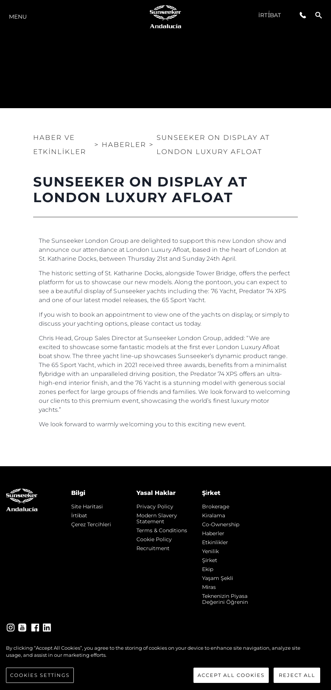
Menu (18, 16)
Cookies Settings (40, 680)
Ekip (207, 569)
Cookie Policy (154, 539)
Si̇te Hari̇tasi (87, 506)
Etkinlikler (215, 542)
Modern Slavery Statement (156, 518)
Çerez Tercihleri (91, 524)
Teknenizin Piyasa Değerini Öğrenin (225, 599)
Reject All (297, 680)
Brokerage (215, 506)
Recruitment (153, 548)
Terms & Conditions (161, 530)
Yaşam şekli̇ (217, 578)
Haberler (213, 533)
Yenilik (210, 551)
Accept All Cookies (231, 680)
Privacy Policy (154, 506)
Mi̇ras (209, 587)
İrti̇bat (269, 15)
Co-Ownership (220, 524)
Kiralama (213, 515)
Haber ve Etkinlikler (59, 145)
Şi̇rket (209, 560)
